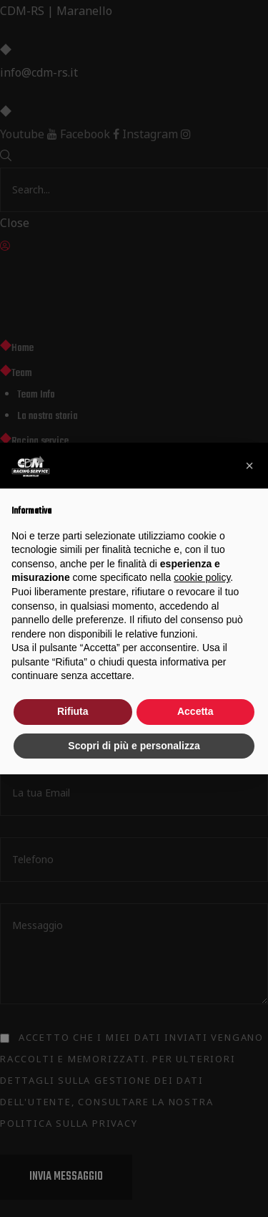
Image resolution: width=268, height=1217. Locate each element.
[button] (249, 465)
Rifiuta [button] (73, 711)
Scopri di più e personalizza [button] (133, 745)
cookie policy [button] (202, 577)
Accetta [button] (195, 711)
